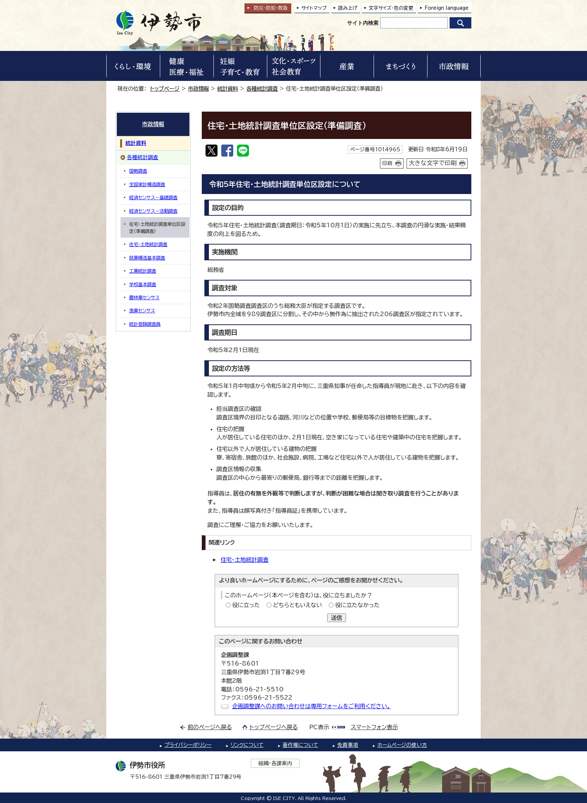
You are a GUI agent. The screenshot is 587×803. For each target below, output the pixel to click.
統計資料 (227, 88)
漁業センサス (142, 310)
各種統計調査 (262, 88)
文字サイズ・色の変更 (391, 8)
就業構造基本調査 (147, 257)
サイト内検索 (362, 23)
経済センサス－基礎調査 (153, 197)
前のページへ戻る (210, 727)
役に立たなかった (357, 605)
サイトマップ (314, 8)
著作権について (300, 745)
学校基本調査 (142, 284)
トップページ (165, 88)
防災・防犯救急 (271, 8)
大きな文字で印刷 (433, 163)
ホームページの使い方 (402, 745)
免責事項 (347, 745)
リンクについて (247, 745)
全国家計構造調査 (147, 184)
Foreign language (447, 8)
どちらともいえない (297, 605)
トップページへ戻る (274, 727)
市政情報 (198, 88)
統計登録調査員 (145, 324)
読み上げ (348, 8)
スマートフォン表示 (374, 727)
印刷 (387, 163)
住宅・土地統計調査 (244, 560)
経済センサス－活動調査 (153, 211)
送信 (336, 618)
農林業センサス (144, 297)
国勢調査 (138, 171)
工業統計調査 (142, 271)
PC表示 (319, 727)
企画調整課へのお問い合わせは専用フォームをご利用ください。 (311, 706)
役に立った (246, 605)
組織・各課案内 (275, 763)
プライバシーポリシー (188, 745)
